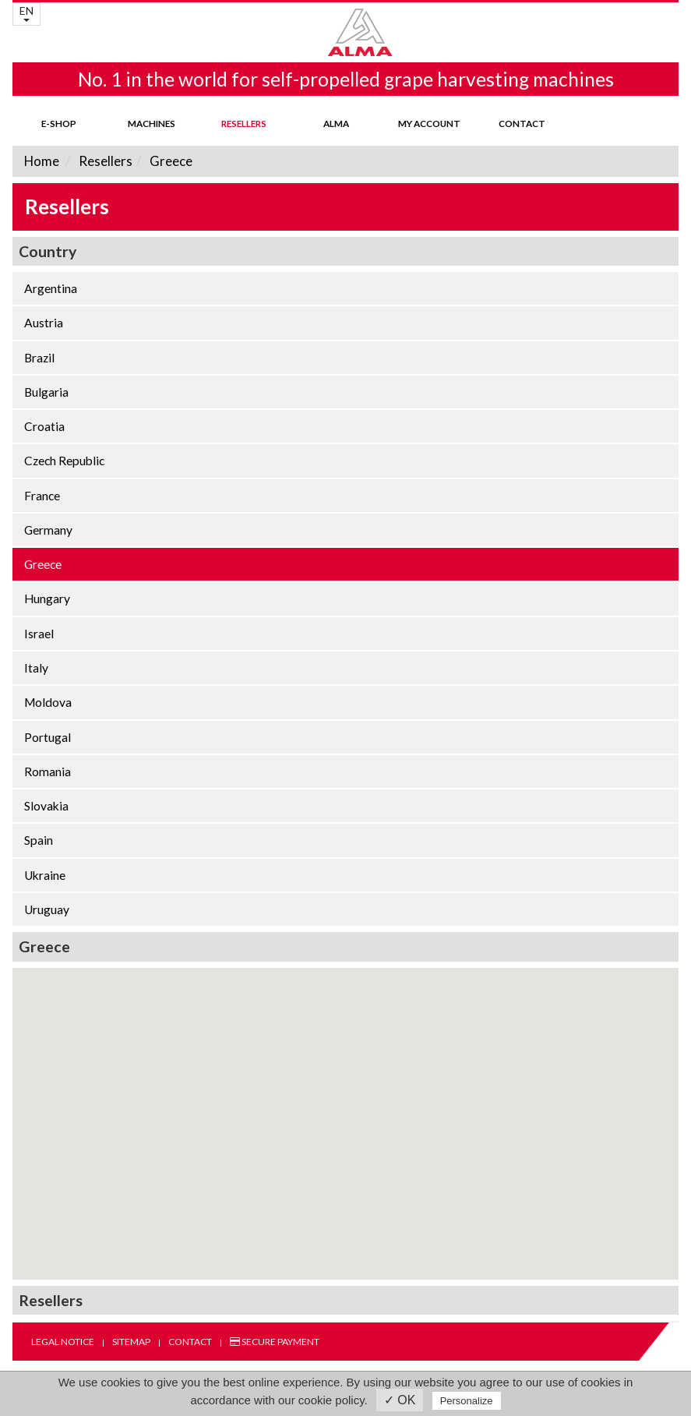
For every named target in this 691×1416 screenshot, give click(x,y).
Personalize (466, 1401)
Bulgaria (46, 392)
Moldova (48, 702)
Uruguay (46, 909)
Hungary (47, 598)
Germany (48, 530)
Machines (151, 123)
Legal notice (62, 1341)
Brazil (39, 358)
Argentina (50, 288)
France (42, 496)
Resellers (243, 123)
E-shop (58, 123)
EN (26, 13)
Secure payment (274, 1341)
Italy (36, 668)
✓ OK (400, 1400)
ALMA (336, 123)
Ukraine (44, 875)
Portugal (47, 737)
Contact (522, 123)
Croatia (44, 426)
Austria (43, 323)
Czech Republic (64, 461)
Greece (169, 161)
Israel (39, 634)
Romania (47, 771)
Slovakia (46, 806)
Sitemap (131, 1341)
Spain (38, 840)
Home (41, 161)
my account (429, 123)
